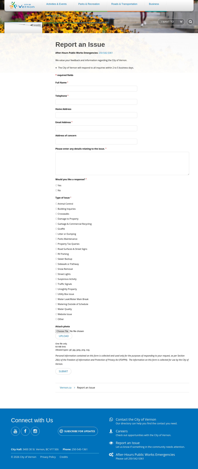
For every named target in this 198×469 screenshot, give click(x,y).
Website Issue (65, 314)
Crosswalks (63, 213)
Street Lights (64, 274)
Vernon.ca (65, 387)
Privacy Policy (48, 457)
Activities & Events (56, 4)
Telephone (61, 95)
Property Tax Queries (68, 243)
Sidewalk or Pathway (68, 264)
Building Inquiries (67, 208)
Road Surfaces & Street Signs (72, 248)
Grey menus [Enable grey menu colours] (17, 25)
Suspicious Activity (67, 279)
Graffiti (61, 228)
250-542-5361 (106, 52)
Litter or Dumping (67, 233)
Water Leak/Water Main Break (73, 299)
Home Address (63, 109)
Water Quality (65, 309)
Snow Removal (65, 268)
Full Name (61, 82)
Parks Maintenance (67, 238)
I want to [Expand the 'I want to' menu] (167, 21)
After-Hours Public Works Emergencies (145, 454)
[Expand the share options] (36, 25)
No (59, 190)
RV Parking (63, 253)
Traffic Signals (65, 284)
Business (154, 4)
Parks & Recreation (89, 4)
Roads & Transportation (124, 4)
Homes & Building (56, 15)
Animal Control (65, 203)
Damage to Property (68, 218)
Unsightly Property (67, 289)
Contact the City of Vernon (136, 419)
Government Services (89, 15)
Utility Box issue (66, 294)
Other (61, 319)
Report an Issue (128, 442)
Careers (122, 431)
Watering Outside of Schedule (73, 304)
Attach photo (62, 326)
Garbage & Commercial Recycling (75, 223)
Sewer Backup (65, 258)
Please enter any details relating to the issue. (80, 148)
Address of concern (65, 135)
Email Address (63, 122)
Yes (59, 185)
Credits (64, 457)
